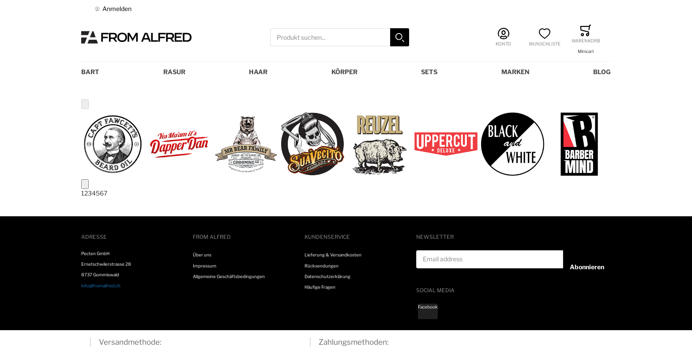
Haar (258, 71)
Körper (344, 71)
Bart (90, 71)
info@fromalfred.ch (100, 285)
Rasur (174, 71)
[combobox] (339, 37)
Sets (429, 71)
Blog (602, 71)
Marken (515, 71)
